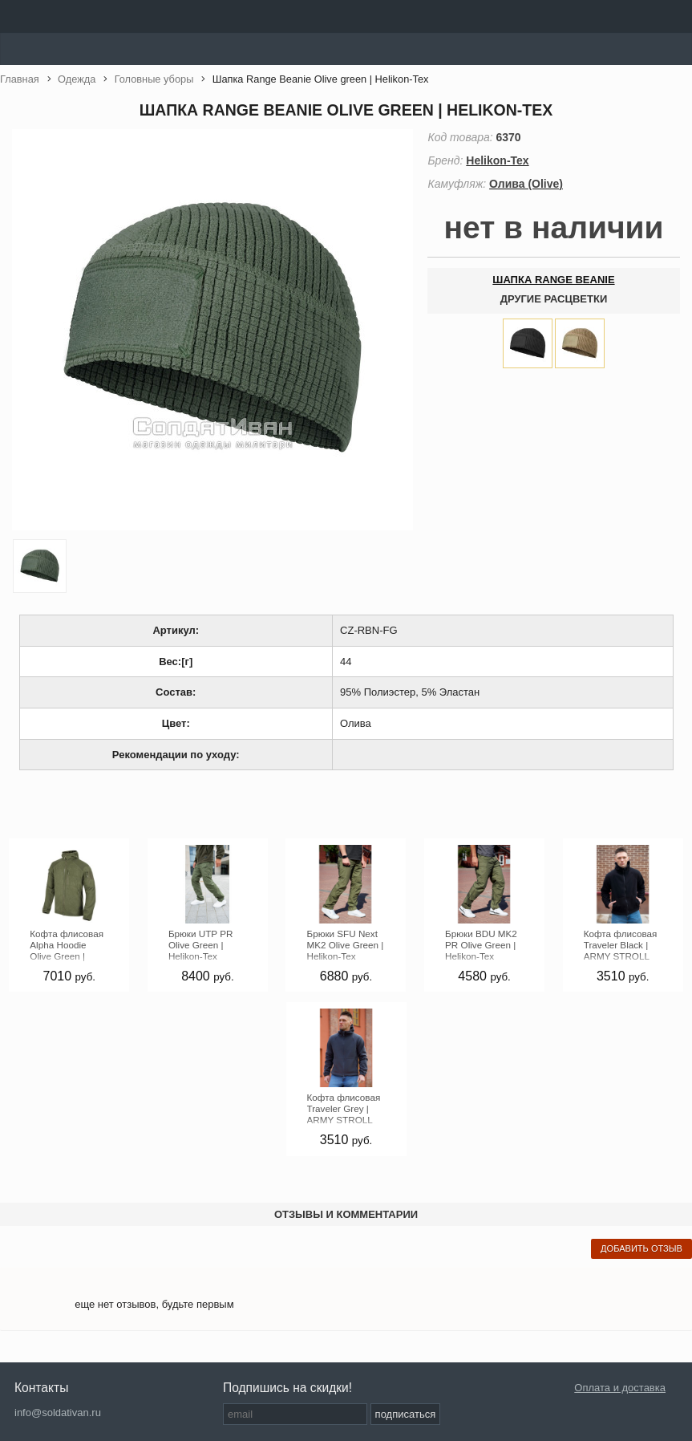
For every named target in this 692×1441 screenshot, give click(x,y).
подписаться (405, 1414)
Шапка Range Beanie (553, 280)
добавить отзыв (641, 1248)
